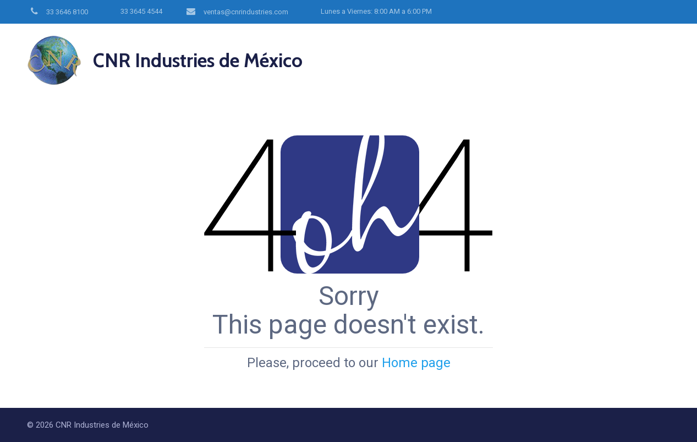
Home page (416, 362)
